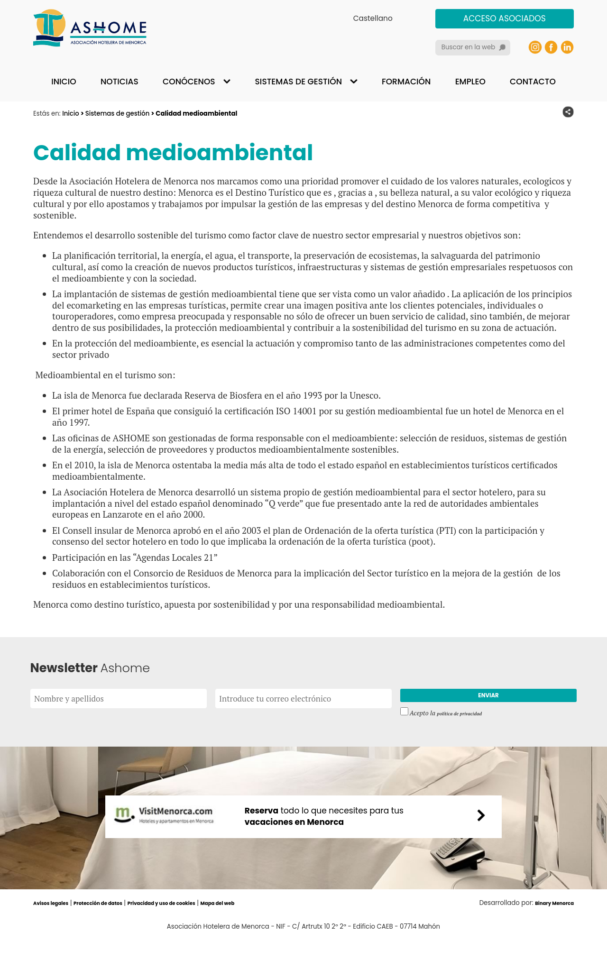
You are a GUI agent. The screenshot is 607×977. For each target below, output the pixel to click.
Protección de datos (117, 941)
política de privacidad (466, 719)
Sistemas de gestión (298, 81)
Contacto (533, 81)
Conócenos (189, 81)
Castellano (373, 18)
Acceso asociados (504, 18)
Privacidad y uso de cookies (199, 941)
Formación (406, 81)
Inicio (63, 81)
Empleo (470, 81)
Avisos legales (56, 941)
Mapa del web (271, 941)
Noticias (119, 81)
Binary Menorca (548, 941)
